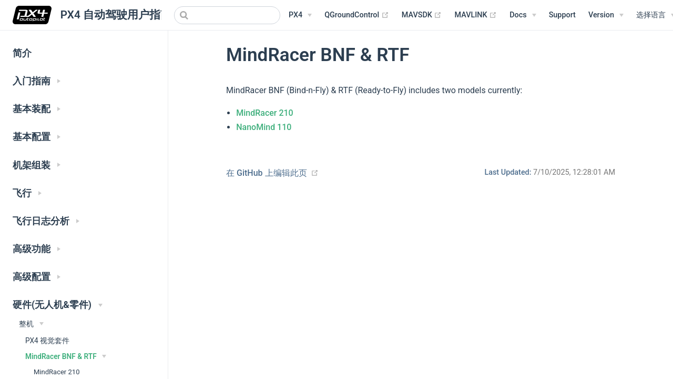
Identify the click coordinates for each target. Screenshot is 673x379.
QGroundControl (356, 15)
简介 (22, 53)
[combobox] (227, 15)
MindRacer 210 (264, 113)
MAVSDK (422, 15)
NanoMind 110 (263, 127)
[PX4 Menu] (300, 15)
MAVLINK (475, 15)
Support (562, 15)
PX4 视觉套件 (47, 340)
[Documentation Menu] (522, 15)
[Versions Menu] (606, 15)
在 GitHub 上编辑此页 (266, 173)
